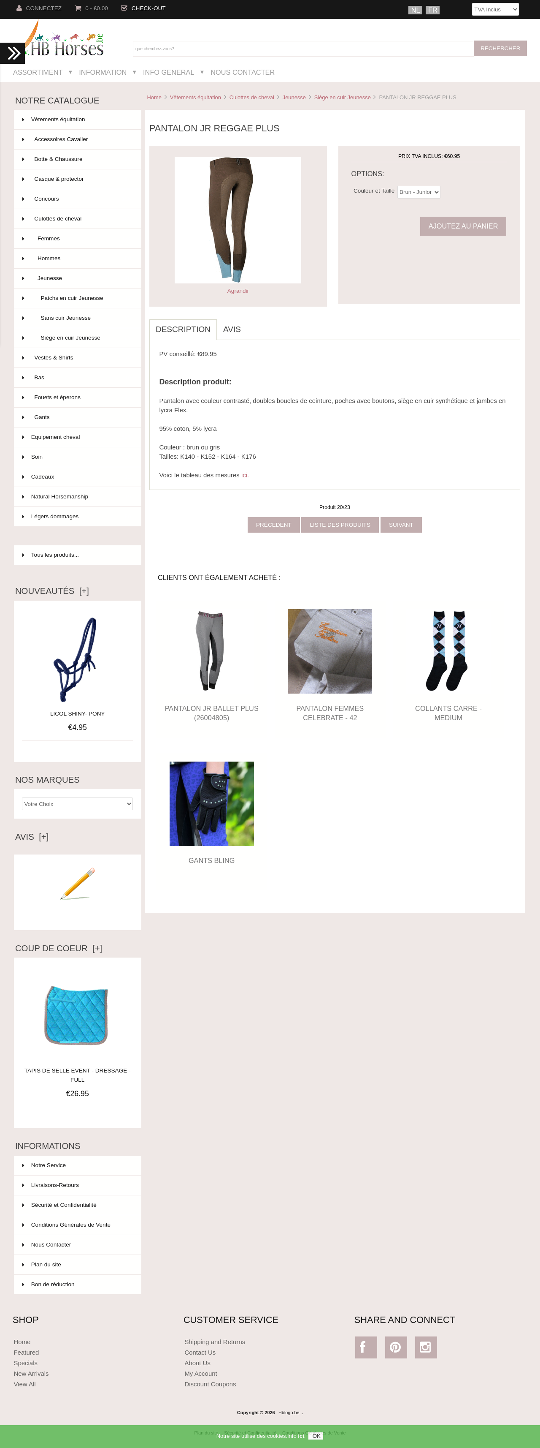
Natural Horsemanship (76, 496)
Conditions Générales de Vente (66, 1225)
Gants (76, 417)
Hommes (76, 258)
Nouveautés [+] (52, 591)
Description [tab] (183, 329)
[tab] (253, 324)
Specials (26, 1362)
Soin (76, 457)
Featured (26, 1352)
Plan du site (41, 1264)
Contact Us (200, 1352)
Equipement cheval (76, 437)
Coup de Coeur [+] (58, 948)
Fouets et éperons (76, 397)
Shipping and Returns (214, 1341)
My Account (200, 1373)
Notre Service (44, 1165)
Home (154, 97)
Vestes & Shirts (76, 357)
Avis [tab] (232, 329)
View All (24, 1384)
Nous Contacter (243, 72)
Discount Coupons (210, 1384)
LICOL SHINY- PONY (77, 713)
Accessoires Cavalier (76, 139)
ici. (245, 475)
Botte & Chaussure (76, 159)
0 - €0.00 (91, 8)
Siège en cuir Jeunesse (342, 97)
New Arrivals (31, 1373)
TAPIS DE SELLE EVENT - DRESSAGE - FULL (77, 1070)
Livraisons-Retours (50, 1185)
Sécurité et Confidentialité (59, 1205)
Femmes (76, 238)
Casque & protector (76, 179)
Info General (168, 72)
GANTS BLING (212, 860)
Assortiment (38, 72)
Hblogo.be (289, 1412)
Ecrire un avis (78, 912)
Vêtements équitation (195, 97)
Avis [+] (32, 836)
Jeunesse (294, 97)
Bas (76, 377)
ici (301, 1438)
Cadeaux (76, 477)
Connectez (39, 8)
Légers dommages (76, 516)
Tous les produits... (50, 555)
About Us (197, 1362)
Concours (76, 199)
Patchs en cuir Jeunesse (76, 298)
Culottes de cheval (252, 97)
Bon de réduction (48, 1284)
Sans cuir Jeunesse (76, 318)
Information (103, 72)
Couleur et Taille (374, 190)
